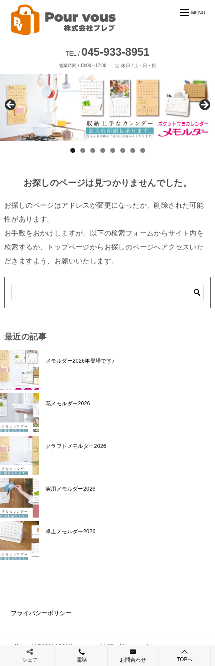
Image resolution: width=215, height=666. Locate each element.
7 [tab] (132, 150)
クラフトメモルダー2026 (76, 446)
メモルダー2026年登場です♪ (80, 361)
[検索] (107, 292)
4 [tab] (102, 150)
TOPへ (184, 655)
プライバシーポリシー (41, 612)
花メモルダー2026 (68, 403)
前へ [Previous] (10, 105)
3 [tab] (92, 150)
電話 (81, 655)
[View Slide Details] (107, 107)
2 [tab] (82, 150)
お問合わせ (133, 655)
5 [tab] (112, 150)
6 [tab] (122, 150)
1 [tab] (72, 150)
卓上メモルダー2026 (71, 531)
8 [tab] (142, 150)
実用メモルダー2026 (71, 489)
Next (204, 105)
